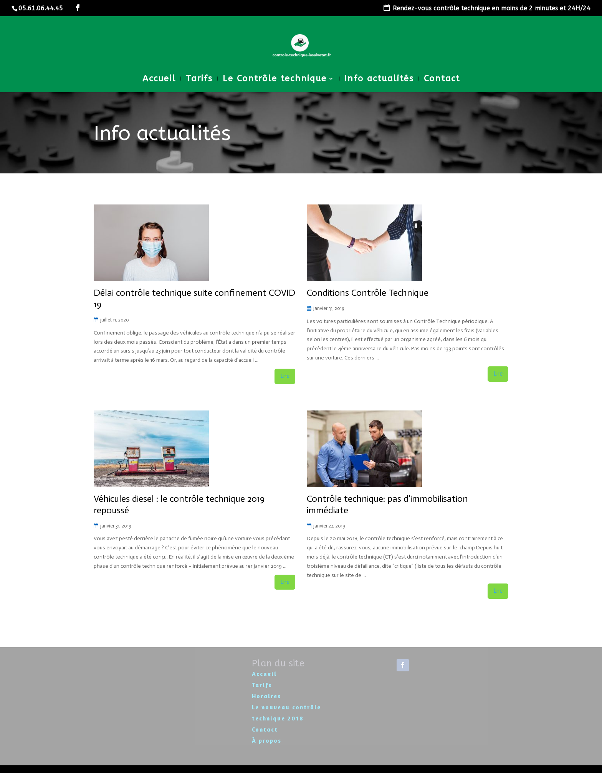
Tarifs (199, 80)
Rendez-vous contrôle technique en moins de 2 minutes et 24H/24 (491, 8)
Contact (442, 80)
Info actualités (379, 80)
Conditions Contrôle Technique (367, 292)
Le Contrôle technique (275, 80)
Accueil (159, 80)
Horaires (266, 696)
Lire (284, 375)
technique (270, 718)
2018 (296, 718)
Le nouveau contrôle (286, 707)
